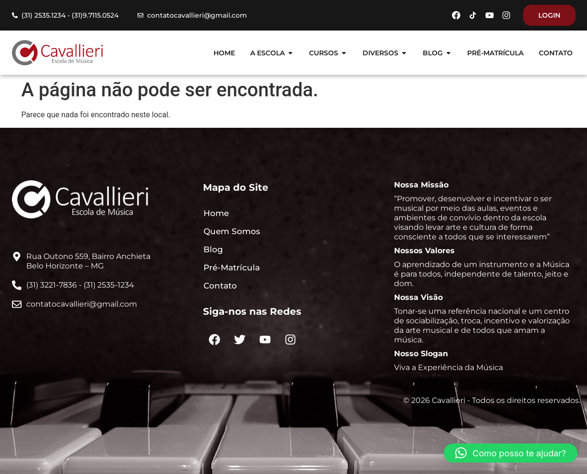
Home (216, 213)
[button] (510, 453)
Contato (220, 285)
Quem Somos (231, 231)
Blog (213, 249)
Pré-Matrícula (231, 267)
